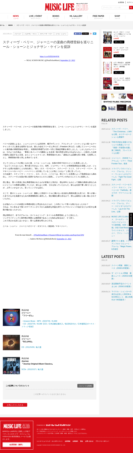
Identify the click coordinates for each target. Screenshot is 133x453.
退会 (81, 441)
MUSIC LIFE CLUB (66, 7)
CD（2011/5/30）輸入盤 (31, 347)
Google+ (91, 33)
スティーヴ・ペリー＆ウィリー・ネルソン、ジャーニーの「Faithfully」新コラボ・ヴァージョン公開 (121, 190)
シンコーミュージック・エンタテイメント (58, 425)
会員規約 (75, 441)
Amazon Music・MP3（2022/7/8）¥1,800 (40, 321)
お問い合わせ (89, 441)
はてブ (94, 33)
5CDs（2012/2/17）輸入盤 (32, 369)
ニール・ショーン (61, 34)
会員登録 (67, 441)
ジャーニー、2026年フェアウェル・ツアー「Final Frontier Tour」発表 (121, 161)
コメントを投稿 (85, 386)
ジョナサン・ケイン (30, 34)
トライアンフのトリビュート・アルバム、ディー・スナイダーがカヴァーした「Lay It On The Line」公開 (121, 206)
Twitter (85, 33)
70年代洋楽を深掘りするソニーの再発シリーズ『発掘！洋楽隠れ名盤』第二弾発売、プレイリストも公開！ (121, 147)
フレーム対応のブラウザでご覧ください (49, 86)
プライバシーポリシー (102, 441)
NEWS (10, 25)
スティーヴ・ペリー (46, 34)
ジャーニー (17, 34)
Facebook (131, 234)
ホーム (2, 25)
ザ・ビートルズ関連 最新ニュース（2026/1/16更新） (121, 276)
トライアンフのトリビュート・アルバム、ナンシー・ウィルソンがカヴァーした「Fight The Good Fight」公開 (121, 174)
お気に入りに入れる (15, 405)
